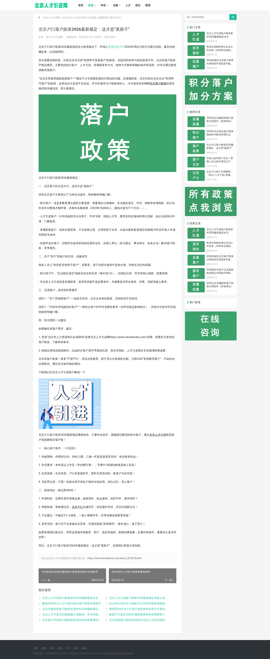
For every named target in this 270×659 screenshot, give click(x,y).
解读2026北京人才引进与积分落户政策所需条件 (71, 603)
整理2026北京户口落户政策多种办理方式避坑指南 (139, 609)
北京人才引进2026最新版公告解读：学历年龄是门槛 (72, 614)
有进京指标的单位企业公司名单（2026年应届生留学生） (219, 50)
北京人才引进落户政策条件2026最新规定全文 (70, 598)
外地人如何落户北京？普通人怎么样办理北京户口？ (219, 161)
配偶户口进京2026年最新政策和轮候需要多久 (137, 614)
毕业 (103, 5)
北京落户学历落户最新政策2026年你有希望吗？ (71, 620)
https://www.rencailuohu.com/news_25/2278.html (115, 558)
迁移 (115, 5)
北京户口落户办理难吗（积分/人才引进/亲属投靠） (219, 175)
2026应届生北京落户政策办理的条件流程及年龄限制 (219, 63)
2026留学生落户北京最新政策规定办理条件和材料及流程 (219, 273)
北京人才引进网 (51, 17)
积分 (138, 5)
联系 (147, 5)
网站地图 (129, 653)
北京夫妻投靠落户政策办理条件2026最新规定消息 (72, 609)
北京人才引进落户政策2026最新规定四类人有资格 (139, 598)
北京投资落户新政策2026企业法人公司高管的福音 (139, 620)
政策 (90, 5)
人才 (128, 5)
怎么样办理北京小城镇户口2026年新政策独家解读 (139, 603)
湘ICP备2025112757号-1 (57, 653)
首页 (80, 5)
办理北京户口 (116, 46)
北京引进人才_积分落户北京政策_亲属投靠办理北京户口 (92, 17)
